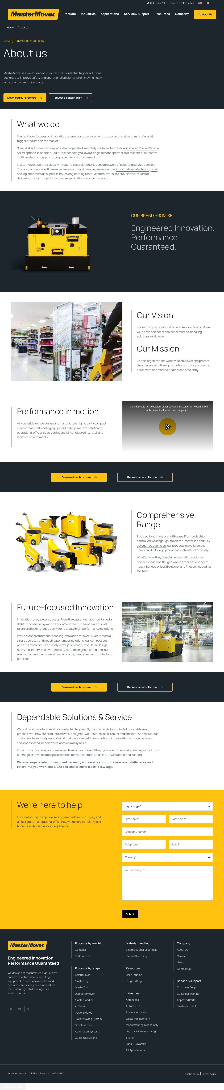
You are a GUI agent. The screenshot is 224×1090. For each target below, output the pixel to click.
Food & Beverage (136, 1044)
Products (69, 14)
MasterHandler (84, 1000)
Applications (110, 14)
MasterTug (81, 981)
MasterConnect (186, 1006)
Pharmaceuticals (136, 1012)
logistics (28, 174)
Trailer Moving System (88, 1019)
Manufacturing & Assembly (142, 1025)
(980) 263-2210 (158, 3)
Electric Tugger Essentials (141, 950)
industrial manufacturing (132, 169)
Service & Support (136, 14)
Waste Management (138, 1018)
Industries (88, 14)
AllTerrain (80, 1006)
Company (182, 14)
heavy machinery (28, 650)
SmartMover (82, 975)
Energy (130, 1037)
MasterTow (82, 987)
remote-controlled (185, 541)
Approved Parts (186, 1000)
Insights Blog (134, 981)
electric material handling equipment (41, 428)
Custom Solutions (86, 1038)
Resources (162, 14)
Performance (82, 956)
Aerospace (132, 1000)
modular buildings (95, 645)
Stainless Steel (84, 1025)
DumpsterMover (85, 994)
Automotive (133, 1006)
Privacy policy (209, 1073)
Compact (80, 950)
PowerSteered (83, 1012)
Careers (181, 956)
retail (154, 169)
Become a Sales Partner (182, 3)
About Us (182, 950)
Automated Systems (87, 1031)
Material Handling (136, 956)
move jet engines (70, 645)
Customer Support (188, 987)
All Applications (135, 1050)
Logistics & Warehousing (141, 1031)
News (180, 962)
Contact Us (205, 14)
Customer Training (188, 994)
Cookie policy (192, 1073)
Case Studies (134, 975)
